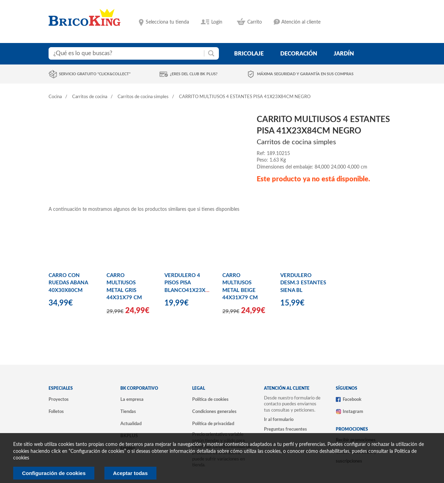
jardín (344, 54)
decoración (298, 54)
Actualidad (131, 424)
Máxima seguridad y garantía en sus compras (305, 74)
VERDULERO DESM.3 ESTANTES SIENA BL (303, 283)
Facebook (352, 399)
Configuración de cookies (53, 473)
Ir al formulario (278, 419)
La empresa (132, 399)
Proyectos (59, 399)
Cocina (55, 97)
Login (216, 22)
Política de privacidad (213, 424)
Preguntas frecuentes (285, 429)
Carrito (254, 22)
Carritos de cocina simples (143, 97)
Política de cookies (210, 399)
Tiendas (128, 411)
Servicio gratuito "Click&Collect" (94, 74)
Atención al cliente (301, 22)
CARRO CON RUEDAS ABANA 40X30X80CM (68, 283)
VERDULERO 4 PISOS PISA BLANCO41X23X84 (188, 283)
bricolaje (249, 54)
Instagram (353, 411)
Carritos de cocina (89, 97)
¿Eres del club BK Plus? (193, 74)
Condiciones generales (214, 411)
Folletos (56, 411)
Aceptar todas (130, 473)
